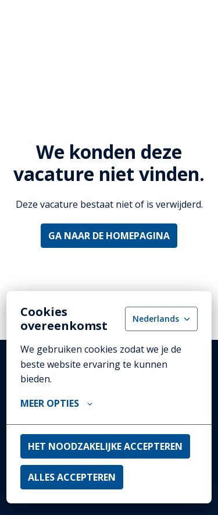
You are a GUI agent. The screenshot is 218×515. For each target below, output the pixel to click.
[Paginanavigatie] (192, 23)
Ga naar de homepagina (109, 235)
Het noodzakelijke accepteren (105, 446)
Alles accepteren (72, 477)
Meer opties (56, 403)
